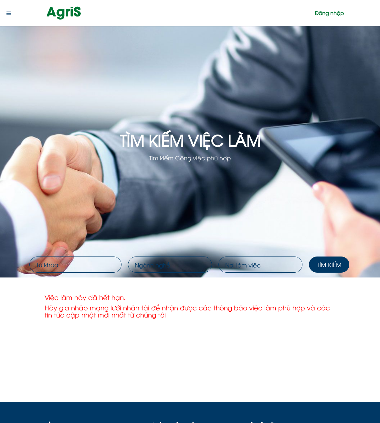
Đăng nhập (329, 12)
